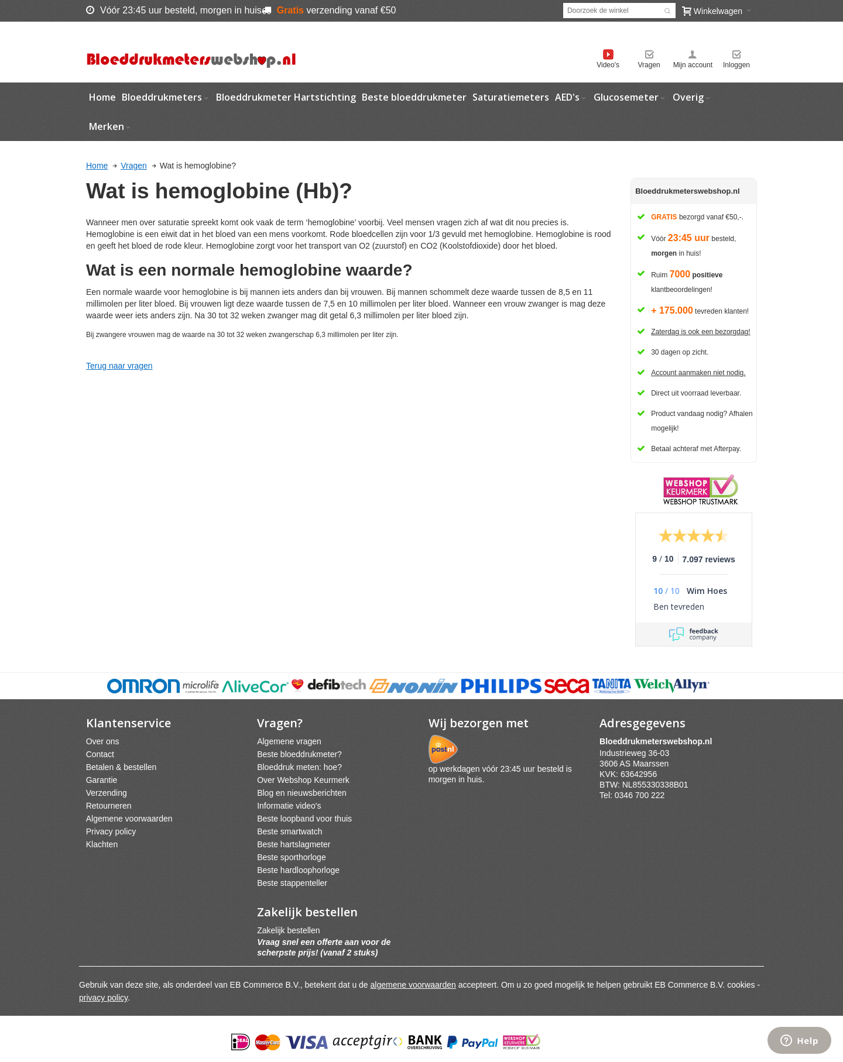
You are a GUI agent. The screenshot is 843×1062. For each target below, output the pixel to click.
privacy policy (103, 997)
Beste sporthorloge (291, 857)
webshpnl (658, 741)
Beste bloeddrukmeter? (299, 754)
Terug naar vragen (119, 365)
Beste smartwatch (289, 831)
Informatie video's (289, 805)
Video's (608, 65)
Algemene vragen (289, 741)
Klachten (102, 844)
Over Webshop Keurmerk (303, 780)
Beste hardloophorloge (298, 870)
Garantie (102, 780)
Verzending (106, 793)
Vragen (649, 65)
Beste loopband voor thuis (304, 818)
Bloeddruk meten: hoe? (299, 767)
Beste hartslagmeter (293, 844)
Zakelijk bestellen (288, 930)
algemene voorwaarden (413, 984)
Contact (100, 754)
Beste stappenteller (292, 883)
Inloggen (736, 65)
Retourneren (109, 805)
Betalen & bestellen (121, 767)
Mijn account (692, 65)
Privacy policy (111, 831)
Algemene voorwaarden (129, 818)
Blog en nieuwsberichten (302, 793)
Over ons (102, 741)
